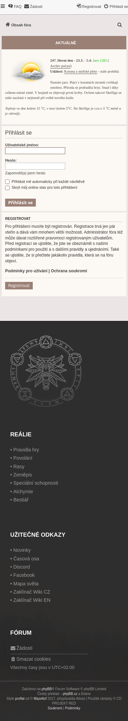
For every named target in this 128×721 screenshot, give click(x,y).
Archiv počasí (60, 66)
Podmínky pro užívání (26, 271)
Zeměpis (22, 474)
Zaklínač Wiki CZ (31, 592)
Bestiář (21, 499)
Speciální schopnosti (35, 483)
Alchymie (23, 491)
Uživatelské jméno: (22, 145)
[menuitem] (15, 6)
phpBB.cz (70, 694)
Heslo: (11, 160)
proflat (20, 698)
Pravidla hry (26, 449)
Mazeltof (40, 698)
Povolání (22, 458)
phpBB (47, 689)
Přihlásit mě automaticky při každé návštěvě (45, 181)
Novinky (22, 550)
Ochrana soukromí (69, 271)
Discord (21, 567)
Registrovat (19, 285)
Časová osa (26, 558)
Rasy (19, 466)
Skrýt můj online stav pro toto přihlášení (41, 187)
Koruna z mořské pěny (80, 71)
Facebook (24, 575)
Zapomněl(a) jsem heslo (25, 173)
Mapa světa (26, 583)
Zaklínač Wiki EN (32, 600)
